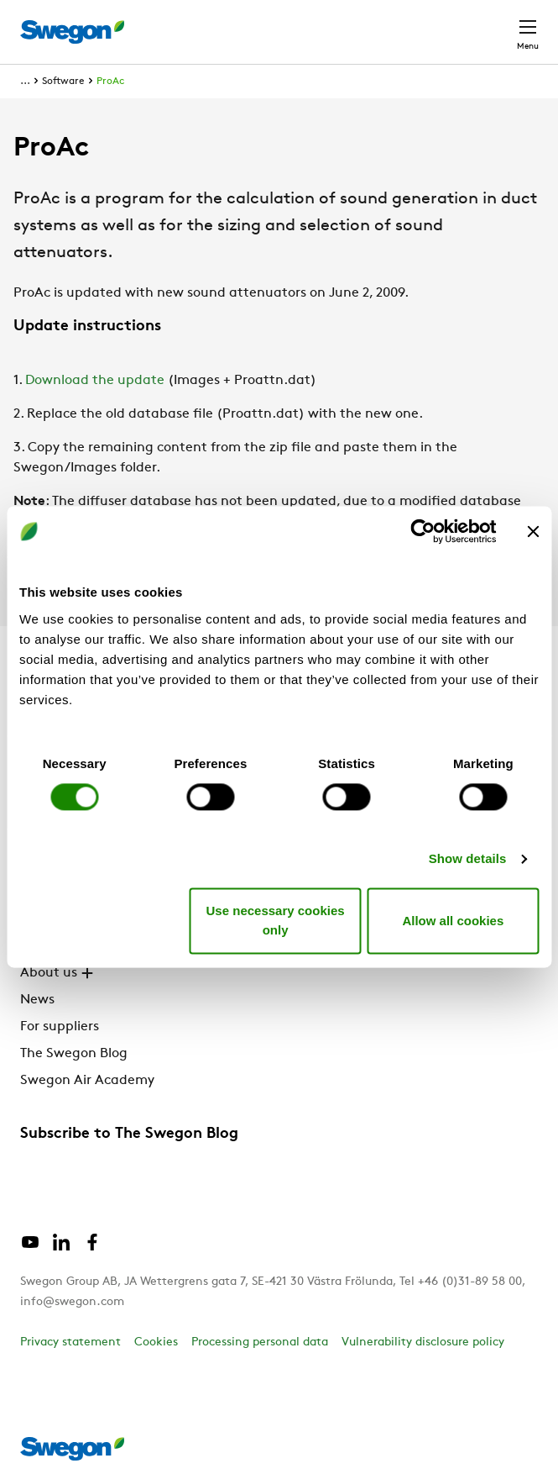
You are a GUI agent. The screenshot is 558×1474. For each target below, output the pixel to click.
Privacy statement (70, 1342)
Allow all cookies (452, 920)
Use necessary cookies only (275, 921)
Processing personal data (259, 1342)
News (37, 1000)
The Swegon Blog (74, 1054)
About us (58, 973)
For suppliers (59, 1027)
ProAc (110, 81)
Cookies (156, 1342)
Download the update (94, 380)
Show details (468, 858)
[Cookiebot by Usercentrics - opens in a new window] (422, 531)
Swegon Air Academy (87, 1080)
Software (63, 81)
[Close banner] (533, 531)
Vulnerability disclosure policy (423, 1342)
